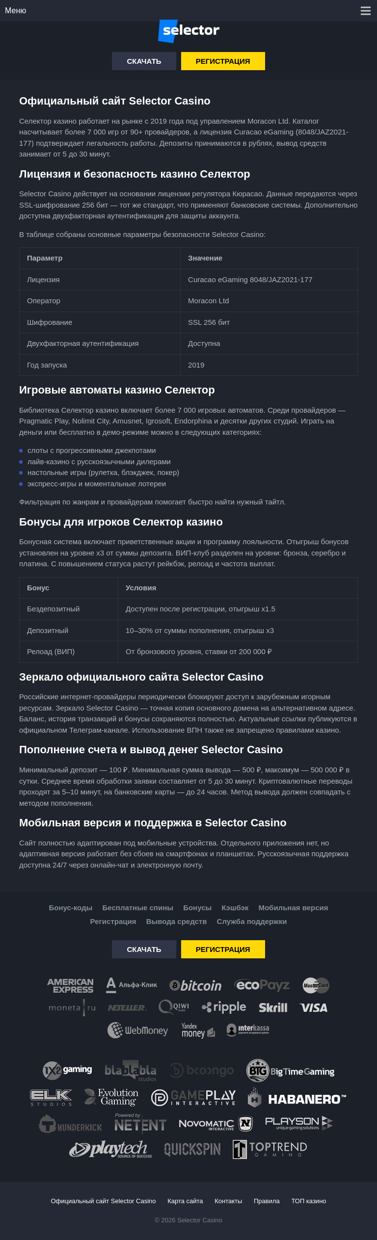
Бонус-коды (70, 907)
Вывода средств (176, 921)
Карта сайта (185, 1201)
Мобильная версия (293, 907)
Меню (15, 10)
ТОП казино (308, 1201)
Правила (267, 1201)
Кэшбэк (234, 907)
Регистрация (223, 61)
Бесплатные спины (138, 907)
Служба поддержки (252, 921)
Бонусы (197, 907)
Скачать (144, 61)
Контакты (228, 1201)
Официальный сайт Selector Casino (103, 1201)
